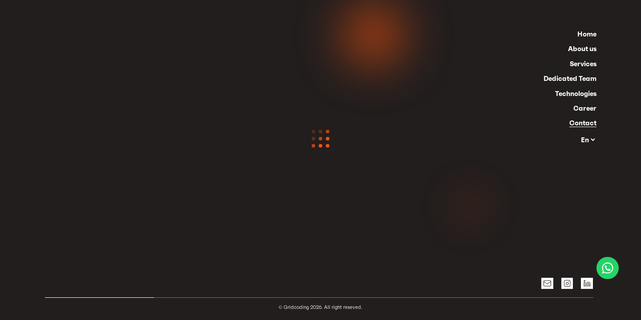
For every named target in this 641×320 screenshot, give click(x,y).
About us (582, 48)
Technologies (575, 93)
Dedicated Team (570, 78)
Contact (582, 123)
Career (584, 108)
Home (586, 34)
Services (583, 64)
